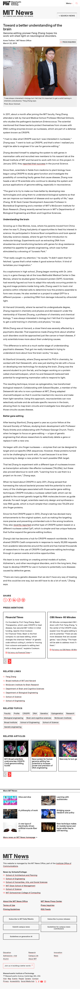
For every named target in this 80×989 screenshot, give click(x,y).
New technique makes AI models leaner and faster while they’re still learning (66, 827)
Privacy (6, 981)
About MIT (32, 959)
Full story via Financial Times (19, 653)
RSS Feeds (46, 909)
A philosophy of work (28, 810)
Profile (16, 713)
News (56, 956)
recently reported (22, 525)
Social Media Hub (27, 981)
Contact (35, 979)
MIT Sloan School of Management (20, 886)
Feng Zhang (11, 676)
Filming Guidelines (11, 909)
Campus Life (33, 956)
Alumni (6, 959)
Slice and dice (24, 797)
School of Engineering (15, 701)
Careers (28, 979)
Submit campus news (21, 927)
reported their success (34, 163)
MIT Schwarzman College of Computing (23, 893)
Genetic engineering (12, 727)
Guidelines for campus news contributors (58, 928)
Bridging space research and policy (65, 811)
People (21, 979)
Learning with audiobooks (63, 798)
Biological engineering (13, 718)
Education (7, 953)
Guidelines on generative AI (21, 937)
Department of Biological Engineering (22, 693)
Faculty (7, 713)
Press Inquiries (47, 905)
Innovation (58, 953)
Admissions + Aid (10, 956)
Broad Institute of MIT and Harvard (21, 681)
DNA (35, 713)
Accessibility (15, 981)
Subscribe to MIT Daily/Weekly (21, 919)
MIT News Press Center (51, 901)
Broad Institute (10, 722)
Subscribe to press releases (59, 919)
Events (15, 979)
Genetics (44, 713)
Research (70, 713)
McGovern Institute (63, 718)
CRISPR (26, 713)
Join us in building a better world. (19, 966)
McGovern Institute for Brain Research (22, 685)
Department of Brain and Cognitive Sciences (25, 689)
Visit (5, 979)
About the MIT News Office (15, 901)
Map (9, 979)
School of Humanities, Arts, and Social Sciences (26, 882)
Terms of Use (9, 905)
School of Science (13, 697)
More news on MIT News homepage (19, 837)
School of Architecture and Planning (21, 875)
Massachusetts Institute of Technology (18, 973)
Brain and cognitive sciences (38, 718)
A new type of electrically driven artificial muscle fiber (27, 826)
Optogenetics (57, 713)
